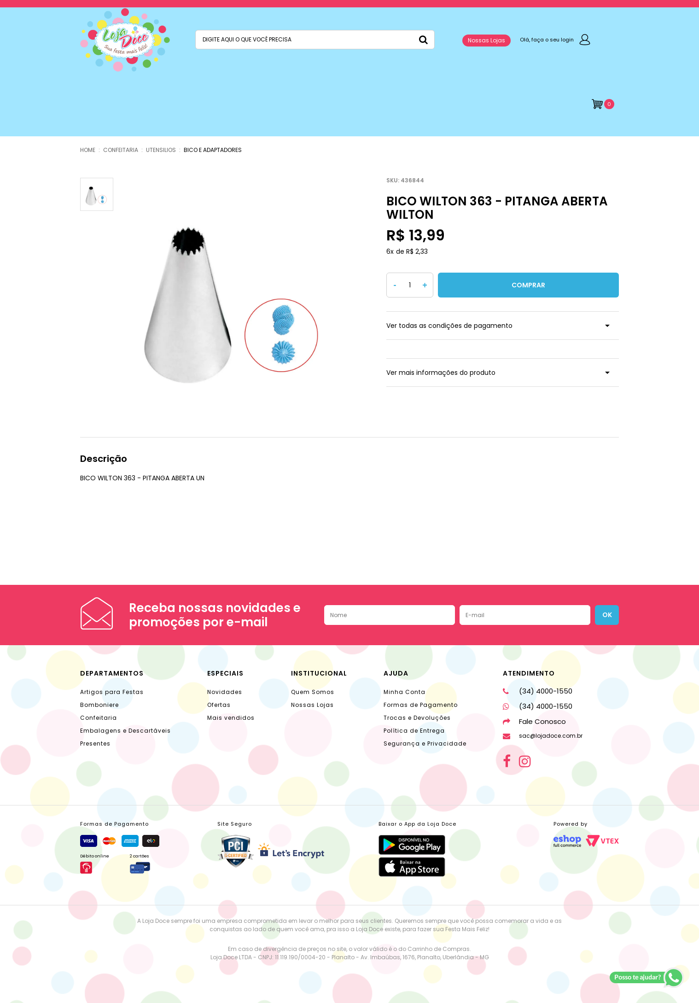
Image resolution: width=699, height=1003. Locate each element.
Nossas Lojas (486, 40)
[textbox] (315, 39)
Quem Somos (312, 692)
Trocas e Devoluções (417, 718)
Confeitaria (98, 718)
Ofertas (219, 705)
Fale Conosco (534, 721)
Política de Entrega (414, 731)
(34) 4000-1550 (537, 691)
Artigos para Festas (112, 692)
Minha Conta (404, 692)
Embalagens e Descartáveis (125, 731)
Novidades (224, 692)
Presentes (95, 743)
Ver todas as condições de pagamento (449, 325)
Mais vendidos (231, 718)
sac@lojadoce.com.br (542, 736)
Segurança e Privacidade (425, 743)
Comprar (528, 285)
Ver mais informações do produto (440, 372)
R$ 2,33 (417, 251)
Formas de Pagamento (421, 705)
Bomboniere (99, 705)
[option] (235, 292)
